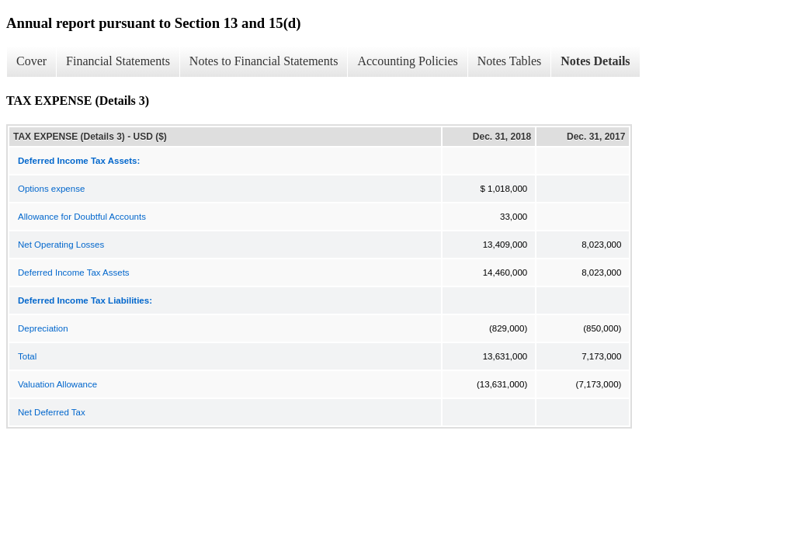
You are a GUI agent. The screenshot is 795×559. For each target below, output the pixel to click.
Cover (31, 61)
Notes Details (595, 61)
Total (27, 356)
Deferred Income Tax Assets (74, 272)
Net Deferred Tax (51, 412)
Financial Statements (118, 61)
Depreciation (43, 328)
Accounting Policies (407, 61)
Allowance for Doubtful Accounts (82, 216)
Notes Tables (509, 61)
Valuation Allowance (57, 384)
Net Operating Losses (61, 244)
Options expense (51, 188)
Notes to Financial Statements (263, 61)
